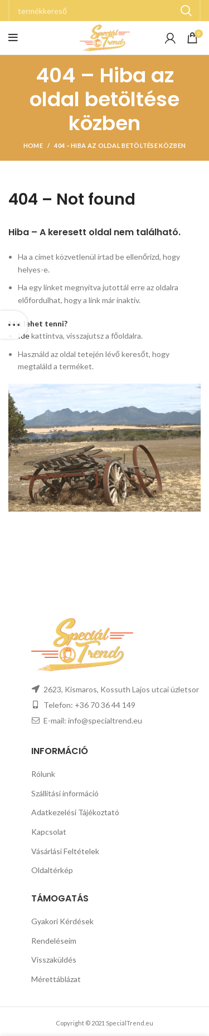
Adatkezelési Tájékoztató (75, 812)
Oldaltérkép (52, 870)
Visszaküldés (53, 959)
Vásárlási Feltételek (65, 851)
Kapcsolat (48, 831)
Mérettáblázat (56, 979)
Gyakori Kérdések (62, 921)
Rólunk (43, 774)
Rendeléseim (53, 940)
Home (33, 145)
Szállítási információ (65, 793)
